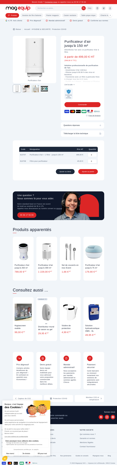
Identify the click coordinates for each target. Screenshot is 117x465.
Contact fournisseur (88, 446)
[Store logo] (18, 8)
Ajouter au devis (65, 171)
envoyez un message (64, 208)
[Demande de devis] (97, 8)
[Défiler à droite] (110, 15)
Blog (109, 456)
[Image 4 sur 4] (44, 89)
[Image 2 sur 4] (26, 89)
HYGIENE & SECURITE (41, 29)
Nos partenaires (65, 456)
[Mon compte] (110, 8)
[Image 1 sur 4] (17, 89)
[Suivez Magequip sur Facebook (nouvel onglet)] (101, 417)
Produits (12, 15)
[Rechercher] (60, 8)
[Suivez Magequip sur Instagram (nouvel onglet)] (107, 417)
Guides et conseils (82, 456)
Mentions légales (86, 442)
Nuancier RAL (51, 456)
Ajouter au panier (88, 171)
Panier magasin (52, 15)
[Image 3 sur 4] (35, 89)
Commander (82, 105)
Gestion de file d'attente (31, 15)
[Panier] (103, 8)
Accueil (27, 29)
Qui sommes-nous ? (88, 434)
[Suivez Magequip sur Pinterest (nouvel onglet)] (113, 417)
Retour (17, 29)
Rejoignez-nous (98, 456)
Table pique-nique (88, 15)
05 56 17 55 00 (27, 215)
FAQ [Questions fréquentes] (89, 8)
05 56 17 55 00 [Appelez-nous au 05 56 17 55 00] (80, 2)
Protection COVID (59, 29)
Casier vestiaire (70, 15)
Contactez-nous (51, 2)
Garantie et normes (87, 438)
